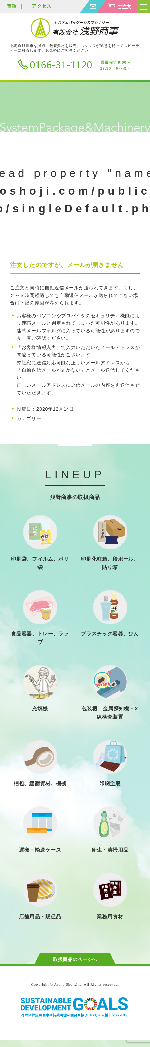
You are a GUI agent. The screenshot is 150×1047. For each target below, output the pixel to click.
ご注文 (124, 6)
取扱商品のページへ (75, 959)
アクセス (42, 6)
